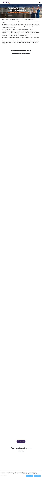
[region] (21, 474)
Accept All (29, 475)
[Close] (40, 473)
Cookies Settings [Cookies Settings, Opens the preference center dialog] (3, 475)
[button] (38, 6)
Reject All (37, 475)
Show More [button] (21, 441)
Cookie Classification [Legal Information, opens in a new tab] (35, 473)
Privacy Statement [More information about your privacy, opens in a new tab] (29, 473)
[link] (21, 11)
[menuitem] (40, 6)
